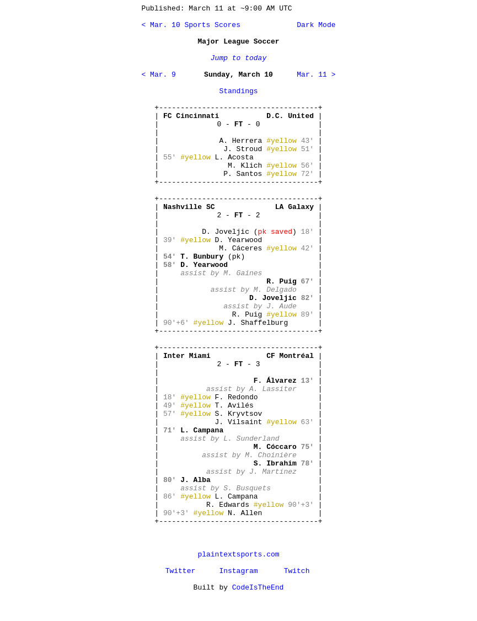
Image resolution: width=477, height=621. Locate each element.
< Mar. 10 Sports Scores (191, 25)
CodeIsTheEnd (258, 587)
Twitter (180, 571)
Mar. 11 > (316, 75)
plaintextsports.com (238, 554)
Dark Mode (313, 25)
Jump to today (238, 58)
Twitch (297, 571)
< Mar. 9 (159, 75)
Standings (238, 91)
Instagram (238, 571)
